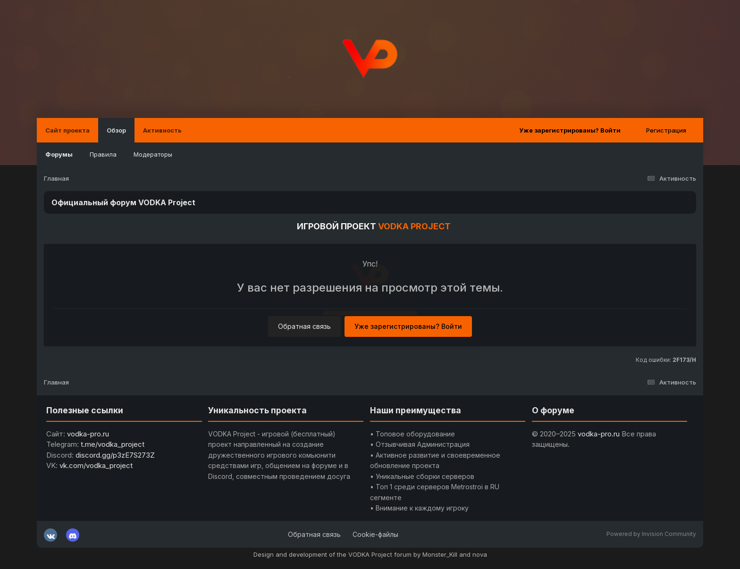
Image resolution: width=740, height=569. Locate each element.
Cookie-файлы (375, 534)
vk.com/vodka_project (96, 465)
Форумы (59, 154)
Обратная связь (304, 326)
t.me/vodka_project (112, 444)
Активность (162, 130)
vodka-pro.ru (88, 433)
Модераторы (153, 154)
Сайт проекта (67, 130)
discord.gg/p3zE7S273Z (115, 455)
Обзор (116, 130)
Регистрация (666, 130)
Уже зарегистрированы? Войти (570, 130)
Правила (103, 154)
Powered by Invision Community (651, 533)
